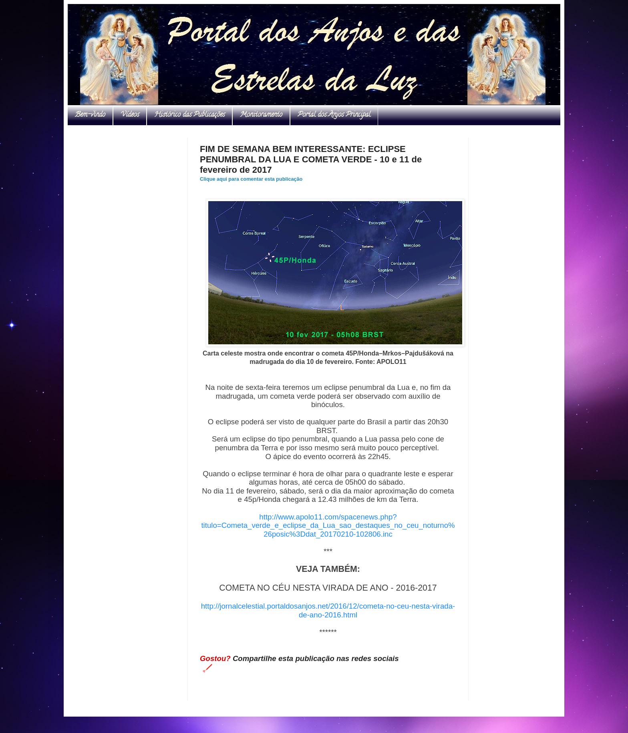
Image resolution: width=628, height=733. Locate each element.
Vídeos (130, 115)
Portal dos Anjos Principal (334, 115)
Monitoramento (261, 115)
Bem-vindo (90, 115)
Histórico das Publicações (189, 115)
